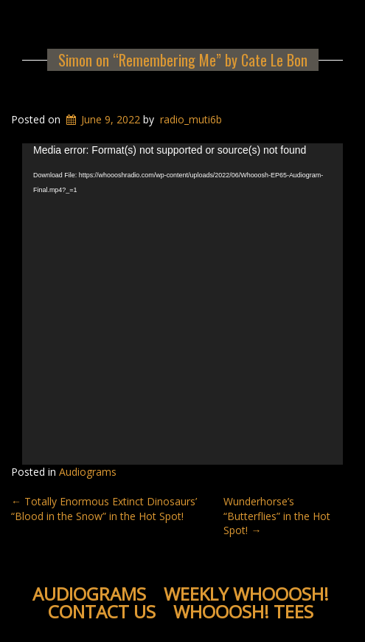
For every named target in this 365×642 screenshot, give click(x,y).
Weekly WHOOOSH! (246, 593)
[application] (182, 304)
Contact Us (102, 611)
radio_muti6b (191, 119)
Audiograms (88, 472)
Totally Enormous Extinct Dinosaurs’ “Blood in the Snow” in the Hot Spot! (104, 508)
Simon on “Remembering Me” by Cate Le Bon (182, 60)
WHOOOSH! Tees (243, 611)
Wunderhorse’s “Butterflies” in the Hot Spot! (276, 515)
